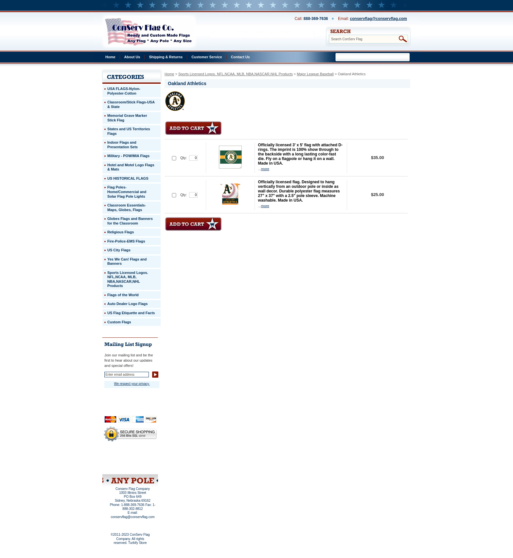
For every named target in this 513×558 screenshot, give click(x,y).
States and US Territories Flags (128, 131)
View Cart (142, 466)
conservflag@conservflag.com (378, 18)
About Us (132, 57)
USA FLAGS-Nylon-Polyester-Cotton (123, 91)
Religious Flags (120, 232)
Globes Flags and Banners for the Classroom (130, 221)
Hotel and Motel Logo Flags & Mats (130, 167)
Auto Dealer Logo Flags (127, 304)
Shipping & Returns (166, 57)
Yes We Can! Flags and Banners (127, 261)
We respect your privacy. (132, 384)
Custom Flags (119, 322)
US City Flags (119, 250)
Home (110, 57)
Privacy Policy (119, 457)
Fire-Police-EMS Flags (126, 241)
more (265, 169)
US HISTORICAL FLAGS (128, 178)
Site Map (118, 466)
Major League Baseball (315, 74)
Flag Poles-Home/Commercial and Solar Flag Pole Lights (126, 191)
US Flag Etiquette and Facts (131, 313)
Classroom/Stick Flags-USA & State (131, 104)
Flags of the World (123, 295)
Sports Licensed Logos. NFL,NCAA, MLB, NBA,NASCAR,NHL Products (235, 74)
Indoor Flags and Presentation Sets (122, 144)
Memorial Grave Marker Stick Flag (127, 118)
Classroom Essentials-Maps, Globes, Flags (126, 207)
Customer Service (206, 57)
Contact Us (240, 57)
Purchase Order (143, 461)
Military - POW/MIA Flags (128, 156)
